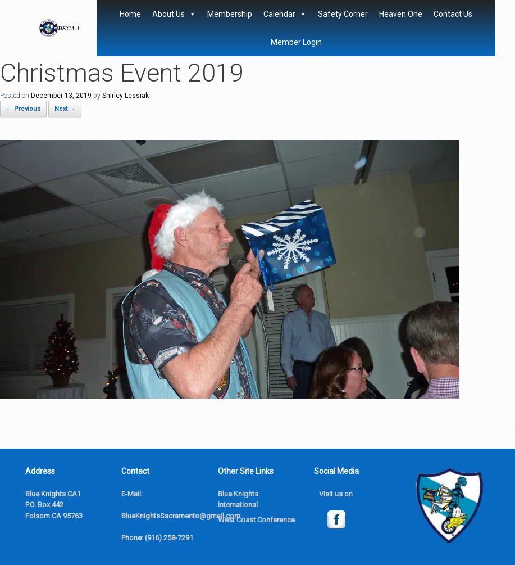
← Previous (23, 108)
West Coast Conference (256, 520)
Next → (64, 108)
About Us (174, 14)
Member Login (296, 42)
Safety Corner (343, 14)
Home (130, 14)
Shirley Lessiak (125, 96)
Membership (229, 14)
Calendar (285, 14)
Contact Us (453, 14)
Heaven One (400, 14)
